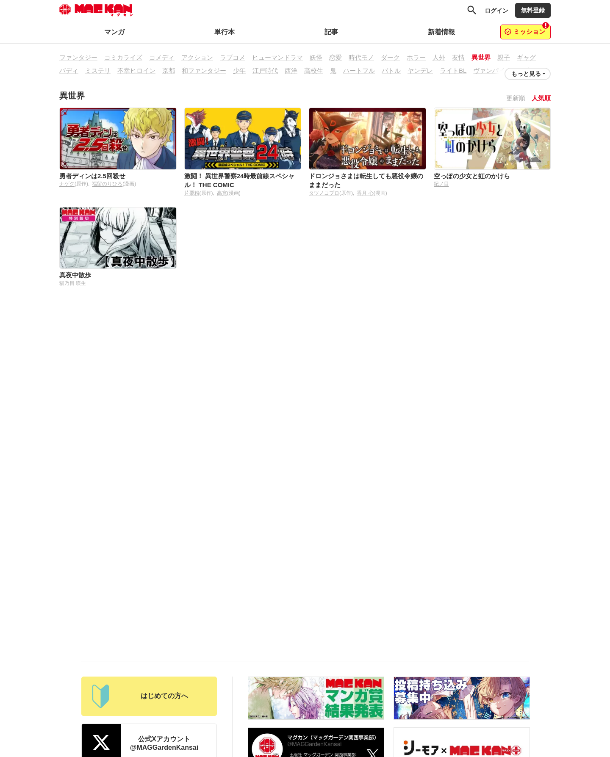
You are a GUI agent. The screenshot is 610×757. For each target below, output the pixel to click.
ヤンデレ (420, 70)
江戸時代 (265, 70)
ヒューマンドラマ (277, 57)
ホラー (416, 57)
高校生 (313, 70)
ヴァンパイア (492, 70)
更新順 (515, 98)
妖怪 (316, 57)
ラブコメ (232, 57)
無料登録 (533, 10)
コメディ (162, 57)
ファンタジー (78, 57)
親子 (503, 57)
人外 (439, 57)
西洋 (291, 70)
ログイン (496, 11)
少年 (239, 70)
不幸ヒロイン (136, 70)
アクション (197, 57)
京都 (168, 70)
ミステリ (98, 70)
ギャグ (526, 57)
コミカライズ (123, 57)
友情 (458, 57)
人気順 (541, 98)
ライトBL (453, 70)
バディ (68, 70)
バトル (391, 70)
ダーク (390, 57)
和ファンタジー (204, 70)
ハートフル (359, 70)
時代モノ (361, 57)
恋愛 (335, 57)
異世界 (481, 57)
